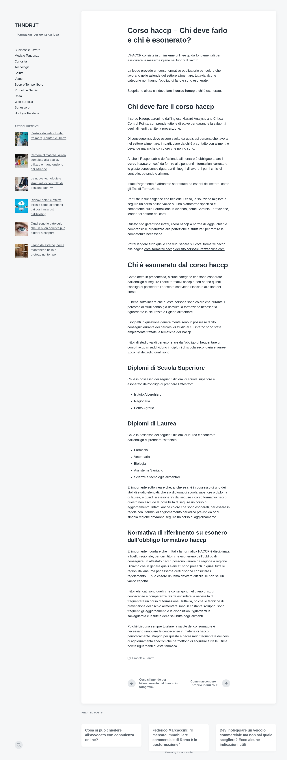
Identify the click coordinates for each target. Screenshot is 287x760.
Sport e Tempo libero (29, 84)
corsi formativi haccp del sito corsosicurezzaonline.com (184, 249)
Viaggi (19, 78)
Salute (19, 73)
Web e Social (24, 102)
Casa (18, 96)
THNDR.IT (27, 25)
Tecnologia (22, 67)
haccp (187, 282)
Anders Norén (185, 752)
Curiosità (21, 61)
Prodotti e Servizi (26, 90)
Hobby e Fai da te (27, 113)
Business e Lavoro (27, 50)
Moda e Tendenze (27, 55)
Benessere (22, 107)
